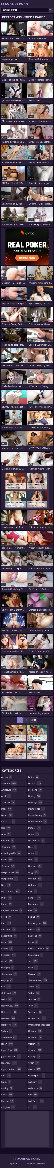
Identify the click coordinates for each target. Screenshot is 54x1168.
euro (6, 923)
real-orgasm (37, 923)
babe (6, 809)
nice (32, 847)
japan (7, 1044)
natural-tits (36, 840)
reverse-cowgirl (38, 948)
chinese (8, 866)
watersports (36, 1075)
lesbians (35, 790)
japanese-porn (11, 1069)
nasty (33, 834)
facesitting (9, 936)
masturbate (36, 809)
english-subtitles (11, 910)
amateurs (9, 790)
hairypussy (9, 1012)
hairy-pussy (10, 1005)
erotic (6, 917)
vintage (34, 1056)
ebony (6, 904)
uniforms (35, 1037)
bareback (8, 821)
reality (34, 929)
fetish (7, 961)
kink (6, 1075)
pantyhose (36, 904)
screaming (35, 955)
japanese (9, 1063)
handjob (8, 1018)
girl (6, 986)
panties (34, 897)
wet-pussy (36, 1101)
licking (34, 796)
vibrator (35, 1050)
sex (33, 961)
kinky (6, 1082)
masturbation (37, 821)
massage (35, 802)
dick (6, 885)
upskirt (34, 1044)
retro (33, 942)
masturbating (37, 815)
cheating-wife (11, 853)
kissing (7, 1088)
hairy (6, 999)
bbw (6, 834)
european (8, 929)
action (6, 777)
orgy (33, 872)
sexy (33, 967)
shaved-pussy (38, 980)
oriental (35, 878)
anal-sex (8, 802)
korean (7, 1101)
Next (33, 720)
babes (7, 815)
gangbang (9, 974)
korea (7, 1094)
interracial (9, 1037)
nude (33, 853)
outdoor (35, 885)
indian (6, 1031)
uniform (35, 1031)
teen (33, 1005)
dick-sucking (10, 891)
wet (33, 1094)
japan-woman (11, 1056)
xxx (32, 1107)
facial (6, 942)
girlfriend (8, 993)
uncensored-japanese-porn (39, 1025)
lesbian (34, 783)
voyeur (34, 1069)
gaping (7, 980)
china (7, 859)
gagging (7, 967)
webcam (35, 1082)
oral (33, 859)
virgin (34, 1063)
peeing (34, 917)
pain (32, 891)
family (7, 948)
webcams (35, 1088)
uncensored (37, 1018)
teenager (35, 1012)
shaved (34, 974)
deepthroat (9, 878)
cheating (8, 847)
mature (34, 828)
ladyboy (8, 1107)
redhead (35, 936)
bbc (6, 828)
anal (6, 796)
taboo (34, 986)
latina (33, 777)
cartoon (7, 840)
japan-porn (9, 1050)
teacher (34, 999)
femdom (8, 955)
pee (32, 910)
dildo (6, 897)
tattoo (34, 993)
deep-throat (10, 872)
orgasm (35, 866)
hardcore (9, 1025)
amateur (9, 783)
